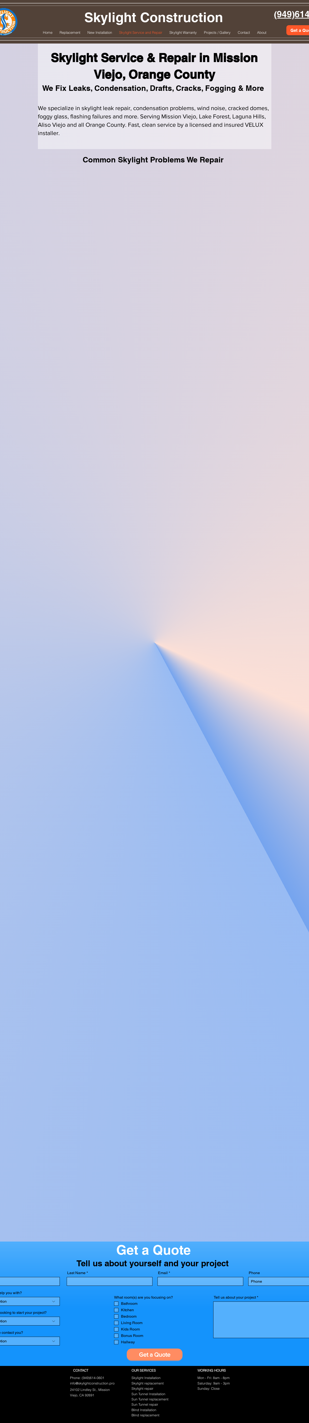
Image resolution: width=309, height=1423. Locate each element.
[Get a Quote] (154, 1354)
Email (163, 1273)
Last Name (76, 1273)
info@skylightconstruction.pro (92, 1383)
